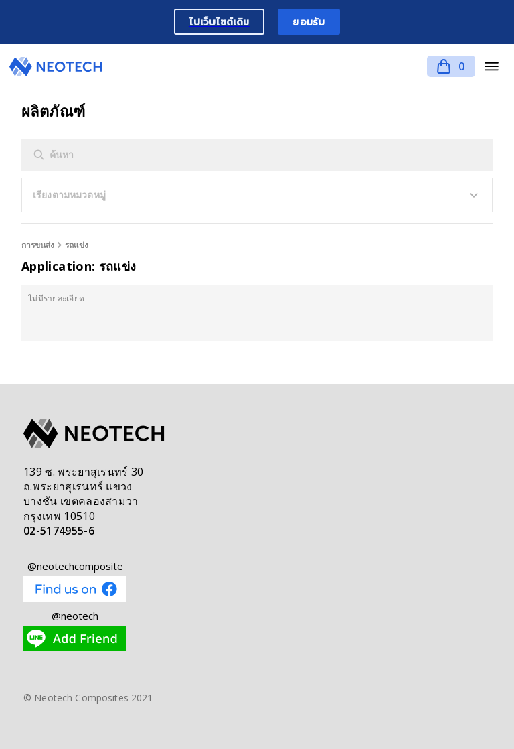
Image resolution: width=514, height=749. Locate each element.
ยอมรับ (308, 21)
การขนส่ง (37, 245)
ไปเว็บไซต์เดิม (219, 21)
